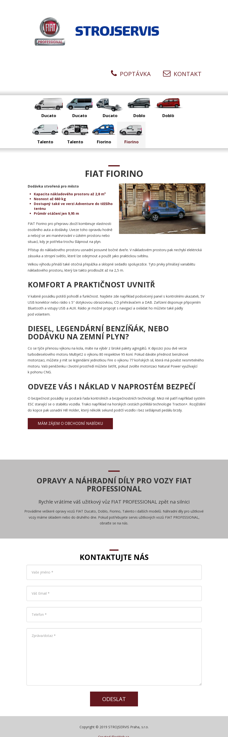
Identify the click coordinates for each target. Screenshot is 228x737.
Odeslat (114, 688)
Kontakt (182, 63)
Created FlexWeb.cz (113, 726)
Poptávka (131, 63)
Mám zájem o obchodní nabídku (70, 412)
